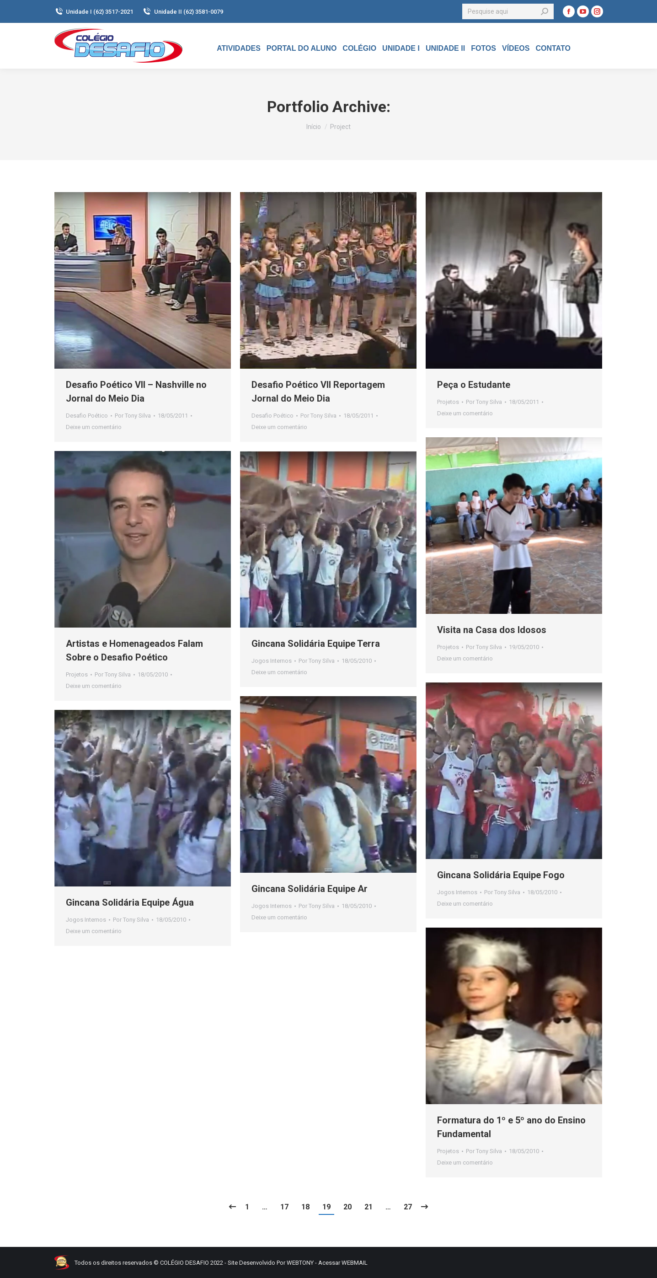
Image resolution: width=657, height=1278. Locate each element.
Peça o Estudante (473, 384)
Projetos (448, 401)
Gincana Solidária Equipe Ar (309, 888)
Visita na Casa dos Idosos (491, 629)
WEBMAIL (355, 1262)
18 (305, 1207)
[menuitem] (238, 48)
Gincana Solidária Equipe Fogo (501, 875)
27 (408, 1207)
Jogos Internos (271, 660)
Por (133, 415)
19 (326, 1207)
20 (347, 1207)
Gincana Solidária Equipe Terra (315, 643)
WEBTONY (300, 1262)
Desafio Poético (87, 415)
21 (368, 1207)
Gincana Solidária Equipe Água (130, 902)
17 (284, 1207)
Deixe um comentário (94, 427)
